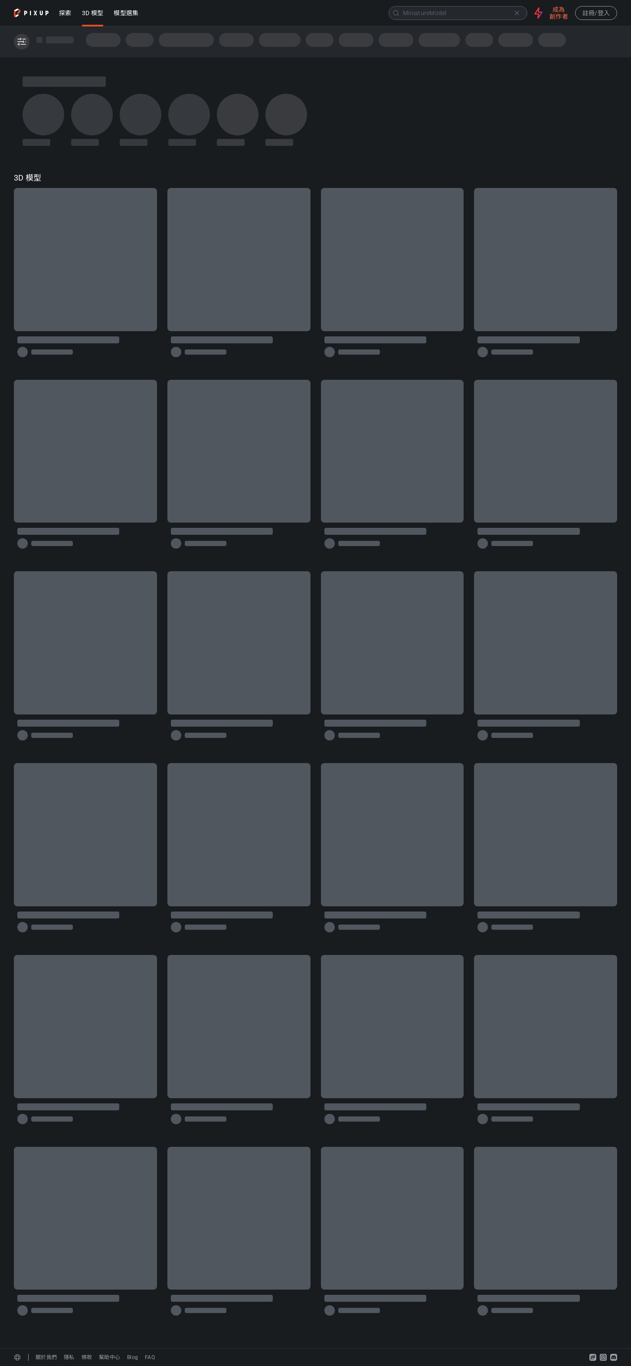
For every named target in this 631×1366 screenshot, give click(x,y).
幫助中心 (109, 1357)
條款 (87, 1357)
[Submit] (396, 13)
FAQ (150, 1357)
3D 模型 (92, 14)
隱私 (69, 1357)
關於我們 (46, 1357)
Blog (132, 1357)
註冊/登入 (596, 13)
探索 (65, 14)
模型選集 (126, 14)
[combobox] (337, 13)
